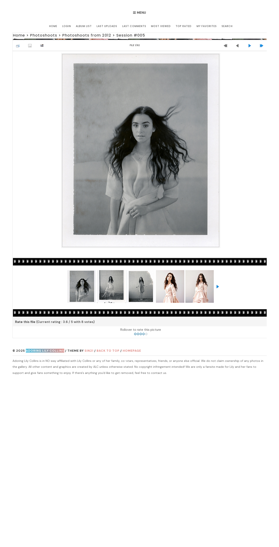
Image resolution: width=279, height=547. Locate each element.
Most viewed (161, 26)
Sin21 (89, 351)
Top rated (184, 26)
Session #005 (130, 35)
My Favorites (206, 26)
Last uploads (107, 26)
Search (226, 26)
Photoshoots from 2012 (86, 35)
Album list (84, 26)
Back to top (108, 351)
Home (54, 26)
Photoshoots (43, 35)
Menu (141, 13)
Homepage (132, 351)
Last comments (134, 26)
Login (66, 26)
